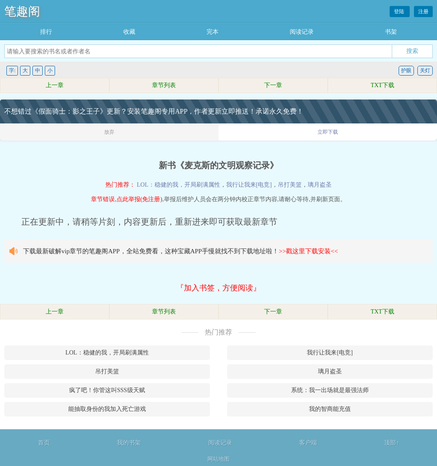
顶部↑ (391, 443)
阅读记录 (302, 32)
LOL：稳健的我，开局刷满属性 (178, 185)
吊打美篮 (290, 185)
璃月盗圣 (320, 185)
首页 (44, 443)
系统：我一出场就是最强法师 (330, 390)
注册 (423, 12)
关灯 (425, 70)
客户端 (308, 443)
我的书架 (129, 443)
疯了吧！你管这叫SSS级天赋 (107, 390)
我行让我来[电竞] (249, 185)
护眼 (406, 70)
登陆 (399, 12)
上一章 (55, 85)
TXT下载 (382, 85)
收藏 (129, 32)
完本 (212, 32)
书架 (391, 32)
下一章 (273, 85)
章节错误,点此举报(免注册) (126, 199)
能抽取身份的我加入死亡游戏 (107, 409)
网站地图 (218, 459)
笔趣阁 (22, 11)
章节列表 (164, 85)
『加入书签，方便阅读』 (218, 288)
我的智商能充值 (330, 409)
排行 (46, 32)
